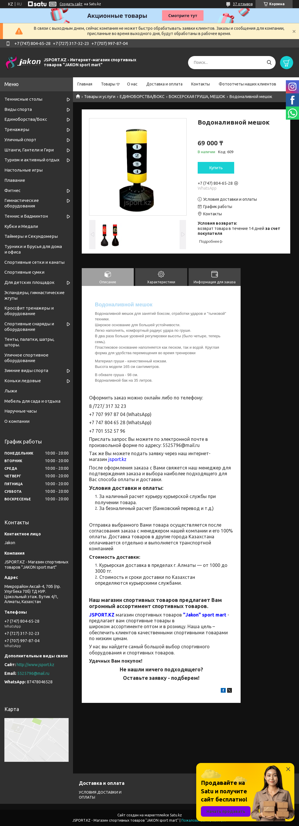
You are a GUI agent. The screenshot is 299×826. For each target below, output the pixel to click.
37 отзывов (243, 4)
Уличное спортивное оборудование (26, 357)
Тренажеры (16, 129)
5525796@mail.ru (33, 673)
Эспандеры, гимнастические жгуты (34, 295)
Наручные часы (20, 410)
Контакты (200, 84)
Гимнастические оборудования (21, 203)
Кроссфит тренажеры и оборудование (29, 310)
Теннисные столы (23, 99)
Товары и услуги (99, 96)
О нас (132, 84)
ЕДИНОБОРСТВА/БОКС (142, 96)
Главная (84, 84)
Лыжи (10, 390)
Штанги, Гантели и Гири (29, 149)
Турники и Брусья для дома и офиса (33, 249)
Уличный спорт (20, 139)
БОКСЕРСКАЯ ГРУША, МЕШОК (197, 96)
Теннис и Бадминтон (26, 216)
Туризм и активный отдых (32, 159)
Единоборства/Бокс (25, 119)
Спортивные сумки (24, 272)
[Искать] (269, 62)
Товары (108, 84)
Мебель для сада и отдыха (32, 401)
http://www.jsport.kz (35, 664)
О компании (16, 421)
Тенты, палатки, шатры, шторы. (29, 342)
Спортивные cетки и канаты (34, 262)
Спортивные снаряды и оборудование (29, 326)
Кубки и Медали (21, 226)
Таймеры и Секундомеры (31, 236)
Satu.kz (176, 815)
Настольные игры (23, 169)
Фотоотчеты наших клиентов (247, 84)
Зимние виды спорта (26, 370)
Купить (216, 167)
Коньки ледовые (22, 380)
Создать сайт (71, 4)
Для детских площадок (29, 282)
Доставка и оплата (164, 84)
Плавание (14, 180)
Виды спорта (18, 109)
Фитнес (12, 190)
